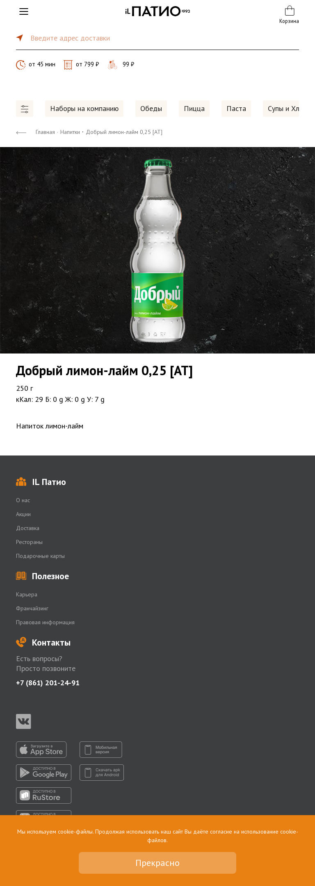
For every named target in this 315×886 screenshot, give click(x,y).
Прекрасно (157, 862)
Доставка (27, 528)
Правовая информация (45, 622)
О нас (23, 500)
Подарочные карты (40, 556)
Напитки (70, 132)
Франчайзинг (32, 608)
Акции (23, 514)
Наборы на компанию (84, 108)
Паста (236, 108)
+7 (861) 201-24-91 (48, 682)
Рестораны (29, 542)
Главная (45, 132)
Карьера (26, 594)
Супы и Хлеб (287, 108)
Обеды (151, 108)
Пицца (194, 108)
